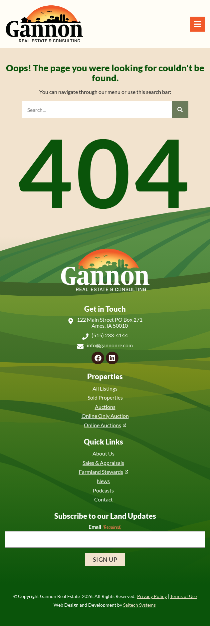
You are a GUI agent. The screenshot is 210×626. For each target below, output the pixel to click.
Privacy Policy (152, 596)
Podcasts (103, 490)
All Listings (105, 388)
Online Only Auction (105, 416)
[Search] (180, 109)
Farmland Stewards (101, 472)
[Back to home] (44, 24)
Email (105, 526)
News (103, 481)
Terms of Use (183, 596)
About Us (103, 453)
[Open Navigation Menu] (197, 24)
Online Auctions (102, 425)
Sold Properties (105, 397)
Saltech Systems (139, 605)
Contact (103, 499)
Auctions (105, 407)
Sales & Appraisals (103, 463)
